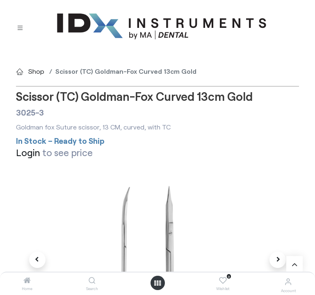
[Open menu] (157, 283)
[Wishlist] (223, 281)
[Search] (92, 280)
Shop (36, 71)
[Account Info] (288, 281)
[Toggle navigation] (20, 26)
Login (28, 152)
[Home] (27, 280)
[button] (37, 260)
